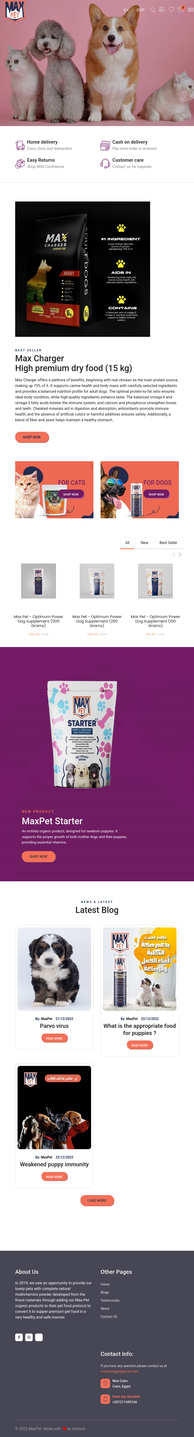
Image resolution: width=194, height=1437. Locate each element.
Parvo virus (54, 1026)
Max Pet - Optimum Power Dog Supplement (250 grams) (97, 621)
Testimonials (110, 1300)
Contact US (109, 1317)
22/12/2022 (150, 1019)
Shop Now (32, 437)
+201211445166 (124, 1402)
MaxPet (46, 1019)
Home (105, 1284)
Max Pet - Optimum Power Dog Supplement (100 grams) (155, 621)
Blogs (105, 1292)
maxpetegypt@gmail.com (119, 1371)
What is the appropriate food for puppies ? (139, 1029)
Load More (97, 1200)
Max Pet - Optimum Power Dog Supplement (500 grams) (38, 621)
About (105, 1308)
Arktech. (79, 1429)
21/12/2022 (64, 1019)
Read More (54, 1038)
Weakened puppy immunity (54, 1164)
